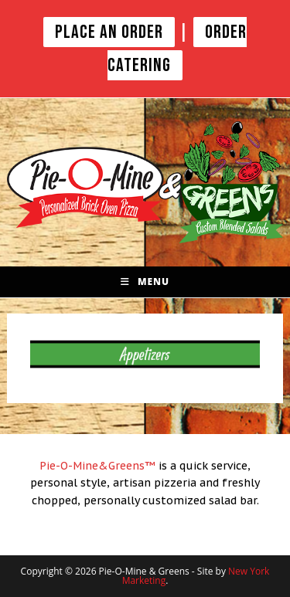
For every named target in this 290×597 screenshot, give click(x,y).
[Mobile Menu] (145, 281)
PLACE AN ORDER (109, 32)
